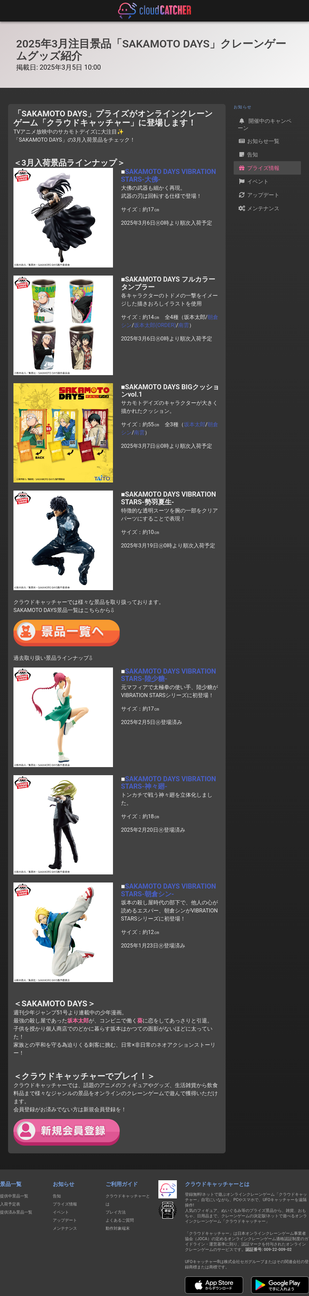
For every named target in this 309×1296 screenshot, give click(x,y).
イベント (253, 181)
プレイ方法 (116, 1212)
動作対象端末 (118, 1228)
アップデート (258, 195)
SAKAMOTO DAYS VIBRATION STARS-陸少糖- (168, 675)
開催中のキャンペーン (265, 124)
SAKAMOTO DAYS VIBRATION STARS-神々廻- (168, 783)
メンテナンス (258, 208)
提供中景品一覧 (14, 1196)
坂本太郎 (194, 424)
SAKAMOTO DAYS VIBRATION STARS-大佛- (168, 175)
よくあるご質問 (120, 1220)
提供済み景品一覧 (16, 1212)
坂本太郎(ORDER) (155, 325)
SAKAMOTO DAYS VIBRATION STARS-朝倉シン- (168, 890)
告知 (248, 154)
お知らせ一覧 (258, 141)
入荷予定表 (10, 1204)
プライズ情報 (258, 168)
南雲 (183, 325)
